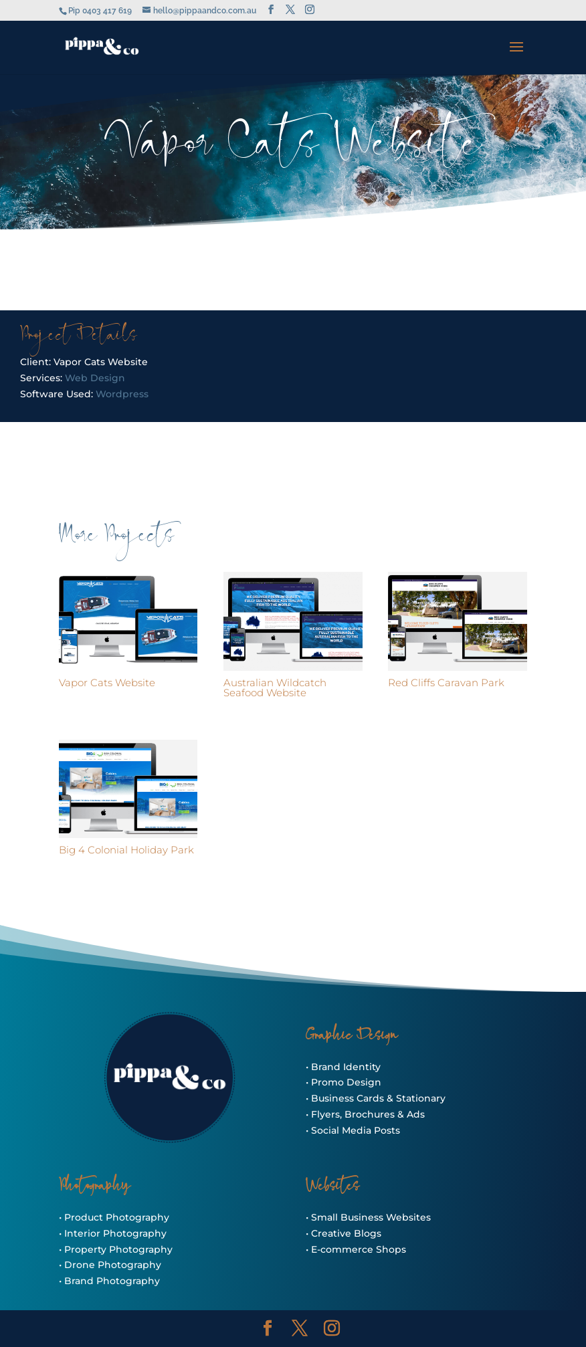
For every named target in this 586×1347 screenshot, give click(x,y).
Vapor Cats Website (107, 682)
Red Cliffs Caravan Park (446, 682)
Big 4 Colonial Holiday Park (126, 849)
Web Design (95, 378)
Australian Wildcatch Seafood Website (274, 687)
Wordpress (122, 394)
